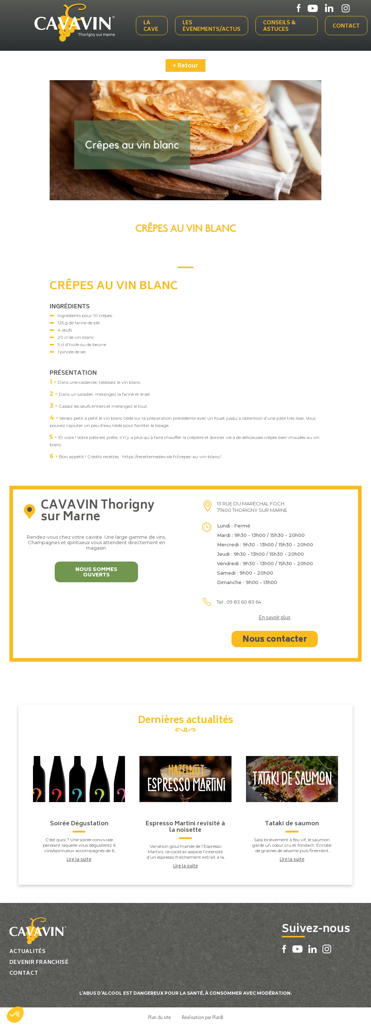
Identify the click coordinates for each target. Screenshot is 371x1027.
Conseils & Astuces (279, 26)
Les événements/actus (212, 26)
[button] (15, 1014)
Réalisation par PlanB (202, 1017)
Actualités (27, 951)
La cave (150, 26)
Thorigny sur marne (96, 35)
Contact (346, 26)
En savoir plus (275, 618)
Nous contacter (274, 640)
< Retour (185, 66)
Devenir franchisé (39, 962)
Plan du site (159, 1017)
